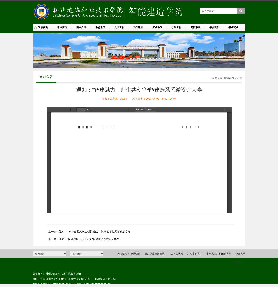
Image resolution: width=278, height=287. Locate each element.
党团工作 (119, 27)
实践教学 (157, 27)
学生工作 (176, 27)
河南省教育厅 (194, 253)
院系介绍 (81, 27)
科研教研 (138, 27)
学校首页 (43, 27)
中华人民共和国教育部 (218, 253)
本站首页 (62, 27)
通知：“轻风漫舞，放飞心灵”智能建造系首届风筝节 (89, 239)
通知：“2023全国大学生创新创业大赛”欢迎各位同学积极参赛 (94, 231)
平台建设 (214, 27)
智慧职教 (135, 253)
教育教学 (100, 27)
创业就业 (233, 27)
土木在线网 (177, 253)
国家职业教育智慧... (155, 253)
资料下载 (195, 27)
